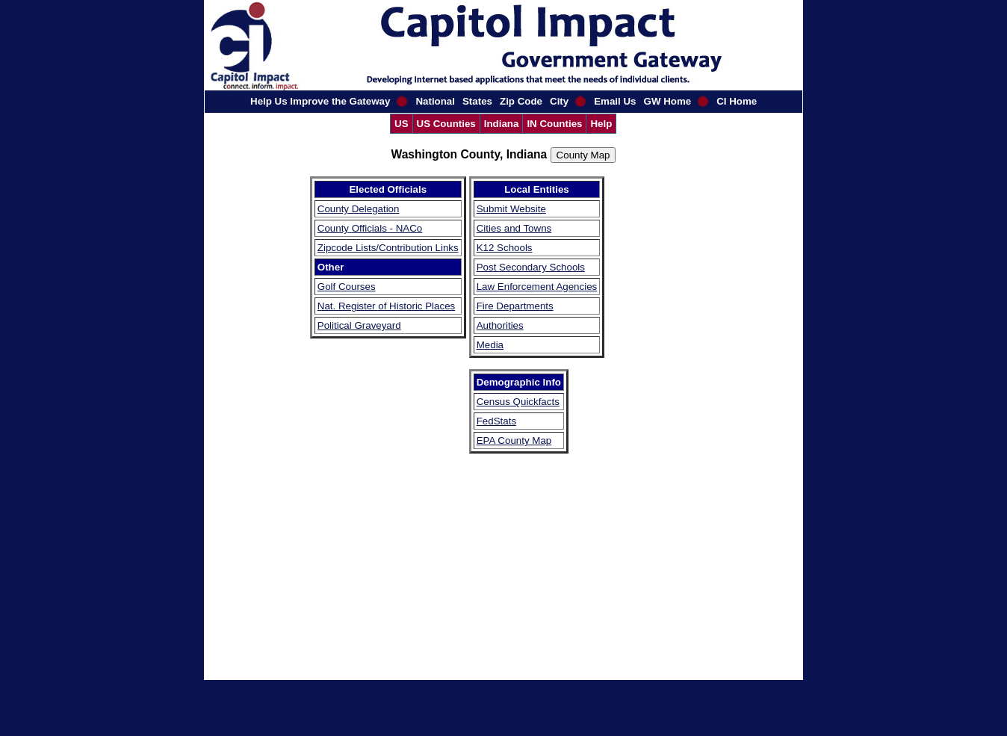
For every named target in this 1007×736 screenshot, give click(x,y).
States (477, 101)
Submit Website (511, 208)
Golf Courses (346, 286)
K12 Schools (505, 247)
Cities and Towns (514, 228)
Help (601, 123)
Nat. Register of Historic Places (386, 306)
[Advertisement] (652, 400)
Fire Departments (515, 306)
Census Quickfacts (518, 401)
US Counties (446, 123)
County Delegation (358, 208)
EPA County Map (514, 440)
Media (490, 344)
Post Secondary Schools (531, 267)
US (401, 123)
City (559, 101)
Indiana (501, 123)
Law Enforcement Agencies (537, 286)
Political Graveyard (359, 325)
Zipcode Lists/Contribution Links (388, 247)
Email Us (615, 101)
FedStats (496, 421)
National (435, 101)
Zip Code (521, 101)
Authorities (500, 325)
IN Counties (554, 123)
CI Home (736, 101)
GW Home (668, 101)
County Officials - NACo (370, 228)
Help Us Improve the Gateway (320, 101)
